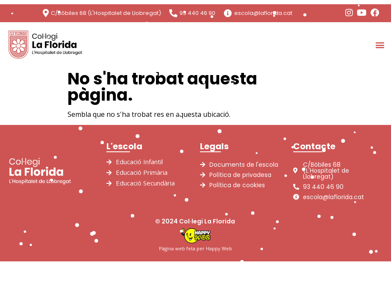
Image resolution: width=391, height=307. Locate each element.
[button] (380, 45)
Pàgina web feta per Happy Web (195, 248)
